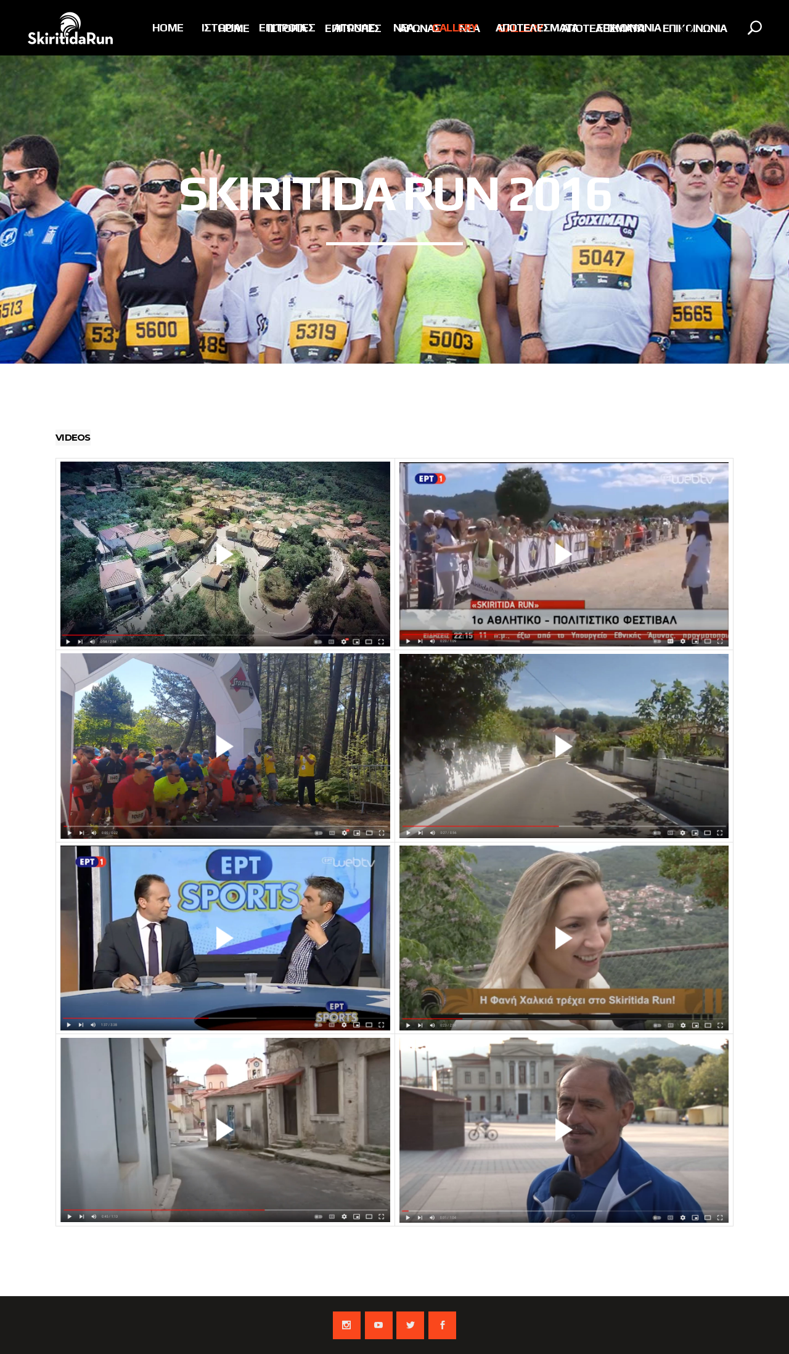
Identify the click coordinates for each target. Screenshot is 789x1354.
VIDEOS (73, 437)
